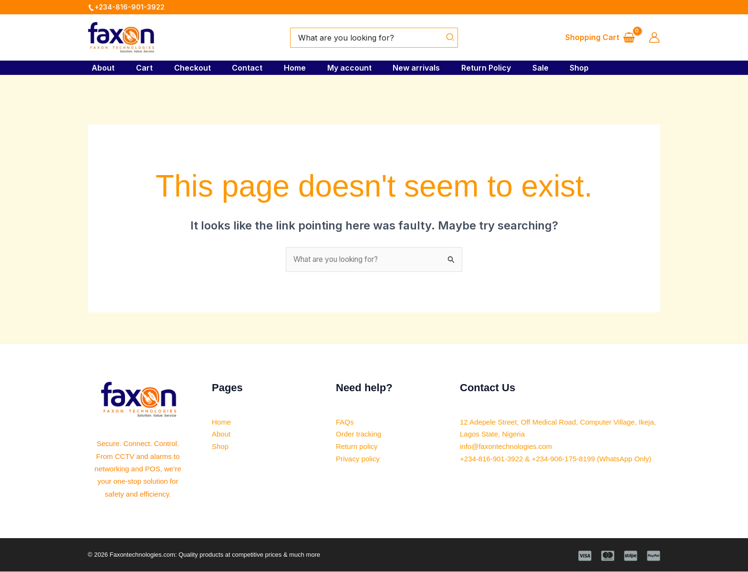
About (99, 68)
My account (353, 68)
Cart (142, 68)
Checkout (191, 68)
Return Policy (493, 68)
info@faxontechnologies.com (509, 447)
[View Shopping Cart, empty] (600, 37)
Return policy (358, 447)
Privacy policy (359, 460)
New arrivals (422, 68)
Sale (549, 68)
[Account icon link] (654, 37)
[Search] (450, 37)
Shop (589, 68)
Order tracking (360, 435)
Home (297, 68)
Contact (248, 68)
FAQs (345, 422)
